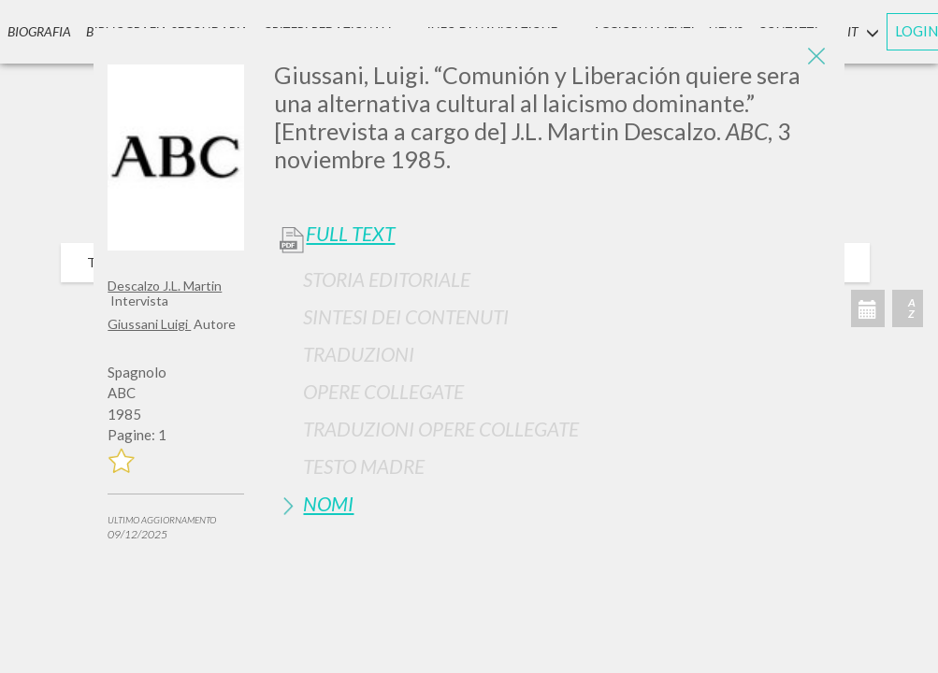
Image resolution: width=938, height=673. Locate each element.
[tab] (552, 279)
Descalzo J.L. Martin (165, 286)
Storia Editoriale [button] (386, 279)
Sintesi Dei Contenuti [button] (406, 316)
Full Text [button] (350, 233)
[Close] (816, 56)
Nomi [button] (328, 503)
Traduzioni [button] (358, 354)
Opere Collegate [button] (383, 391)
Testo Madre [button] (364, 466)
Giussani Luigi (149, 324)
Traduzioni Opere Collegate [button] (441, 428)
